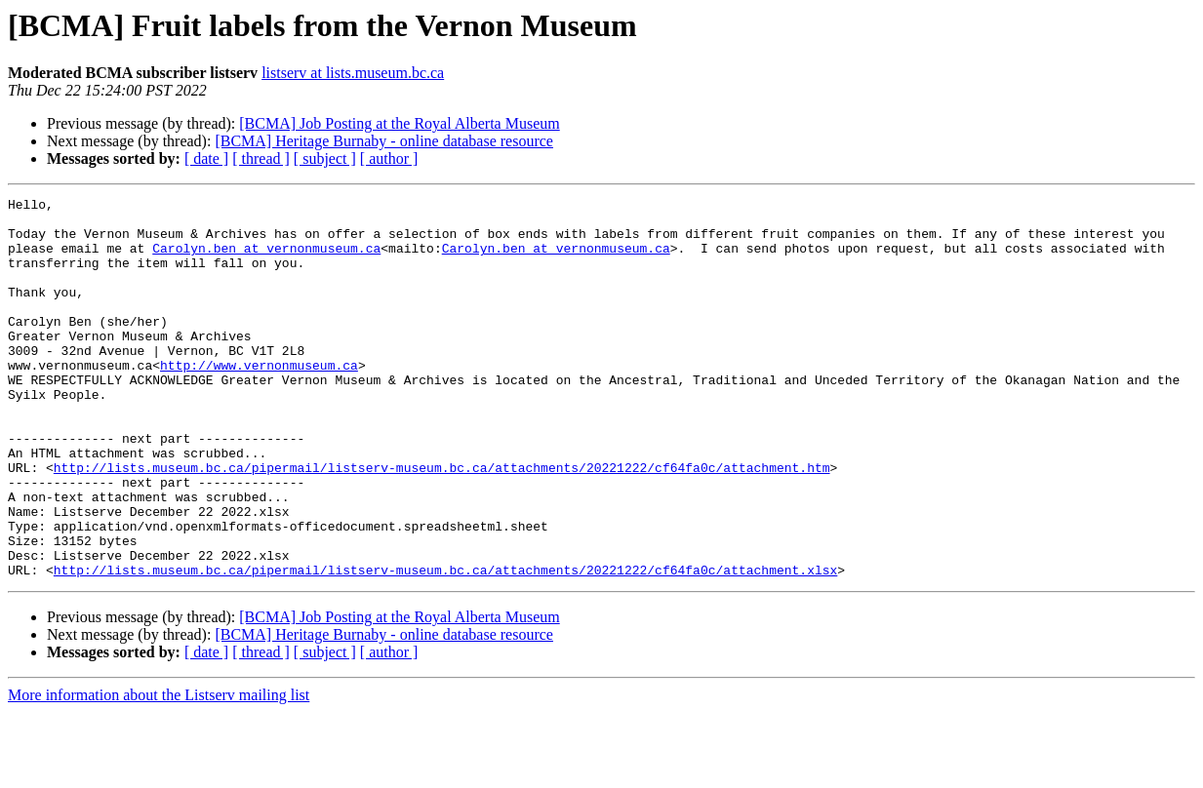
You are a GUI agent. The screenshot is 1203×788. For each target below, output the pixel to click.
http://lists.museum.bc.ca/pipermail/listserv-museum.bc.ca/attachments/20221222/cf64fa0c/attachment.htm (442, 523)
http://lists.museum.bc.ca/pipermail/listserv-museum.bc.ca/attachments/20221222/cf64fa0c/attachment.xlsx (445, 645)
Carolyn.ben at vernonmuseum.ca (266, 259)
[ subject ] (325, 158)
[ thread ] (261, 158)
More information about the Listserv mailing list (158, 771)
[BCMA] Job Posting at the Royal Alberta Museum (399, 123)
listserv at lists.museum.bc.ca (352, 72)
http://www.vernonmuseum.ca (259, 400)
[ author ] (389, 158)
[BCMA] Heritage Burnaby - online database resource (384, 141)
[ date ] (206, 158)
